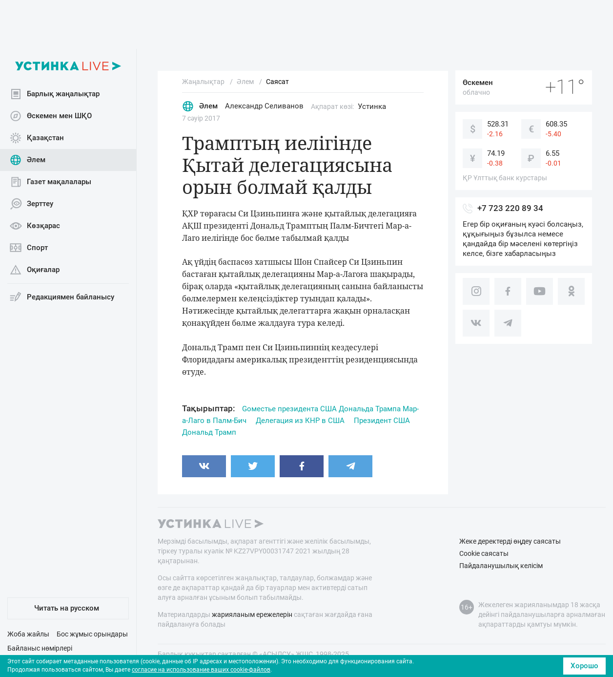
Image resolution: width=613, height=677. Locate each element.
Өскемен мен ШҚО (51, 116)
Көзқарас (35, 226)
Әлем (27, 160)
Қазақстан (37, 138)
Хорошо (584, 665)
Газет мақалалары (50, 182)
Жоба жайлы (28, 634)
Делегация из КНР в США (300, 420)
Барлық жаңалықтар (55, 94)
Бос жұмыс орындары (92, 634)
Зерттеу (31, 204)
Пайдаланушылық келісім (501, 566)
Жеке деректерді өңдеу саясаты (510, 541)
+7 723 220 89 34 (510, 208)
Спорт (29, 248)
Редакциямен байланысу (62, 297)
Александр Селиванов (264, 106)
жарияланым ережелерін (252, 614)
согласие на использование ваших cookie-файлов (201, 669)
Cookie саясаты (484, 553)
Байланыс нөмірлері (39, 648)
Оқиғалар (35, 270)
